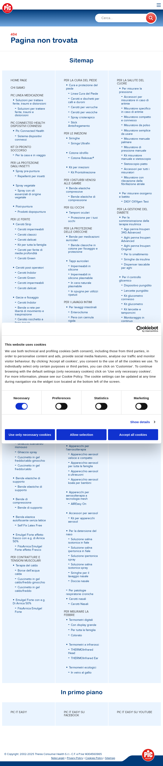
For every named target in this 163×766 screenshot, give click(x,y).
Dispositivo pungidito (138, 285)
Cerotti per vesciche (84, 112)
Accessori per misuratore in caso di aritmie (135, 100)
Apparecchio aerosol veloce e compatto (83, 456)
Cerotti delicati (27, 240)
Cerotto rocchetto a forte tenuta (29, 321)
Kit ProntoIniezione (83, 172)
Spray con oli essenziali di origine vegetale (28, 194)
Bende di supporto (30, 507)
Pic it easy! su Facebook (74, 714)
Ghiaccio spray (27, 452)
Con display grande (83, 625)
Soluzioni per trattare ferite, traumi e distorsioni (30, 112)
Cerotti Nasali (79, 604)
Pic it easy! (19, 712)
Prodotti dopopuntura (32, 212)
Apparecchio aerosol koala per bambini (83, 481)
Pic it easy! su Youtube (134, 712)
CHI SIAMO (18, 88)
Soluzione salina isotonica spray (80, 566)
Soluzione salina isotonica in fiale (80, 541)
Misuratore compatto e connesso (136, 118)
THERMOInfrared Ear (84, 658)
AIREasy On (78, 504)
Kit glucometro (133, 304)
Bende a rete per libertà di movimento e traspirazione (29, 311)
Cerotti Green (26, 258)
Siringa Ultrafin (80, 143)
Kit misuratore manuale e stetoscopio (136, 157)
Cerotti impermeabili (31, 229)
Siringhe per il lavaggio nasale (78, 574)
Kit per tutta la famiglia (32, 245)
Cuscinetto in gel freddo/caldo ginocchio (30, 459)
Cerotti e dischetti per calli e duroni (83, 100)
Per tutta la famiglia (83, 630)
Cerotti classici (27, 234)
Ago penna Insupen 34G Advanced (135, 231)
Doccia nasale (80, 581)
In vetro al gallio (81, 672)
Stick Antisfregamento (79, 124)
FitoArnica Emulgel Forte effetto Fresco (28, 548)
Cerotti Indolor (27, 273)
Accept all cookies (133, 434)
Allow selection (81, 434)
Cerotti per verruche (84, 107)
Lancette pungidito (136, 291)
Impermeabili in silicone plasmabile (80, 276)
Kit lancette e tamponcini (131, 311)
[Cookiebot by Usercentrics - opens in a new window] (139, 329)
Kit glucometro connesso (132, 297)
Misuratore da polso (137, 125)
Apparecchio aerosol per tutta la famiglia (83, 464)
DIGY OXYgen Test (136, 201)
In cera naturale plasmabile (79, 284)
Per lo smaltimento (136, 254)
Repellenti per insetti (31, 176)
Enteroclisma (79, 312)
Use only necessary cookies (30, 434)
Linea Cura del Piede (84, 93)
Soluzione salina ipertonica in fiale (80, 549)
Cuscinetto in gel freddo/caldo (27, 467)
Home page (19, 80)
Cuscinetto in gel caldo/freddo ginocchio (30, 580)
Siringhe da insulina (137, 259)
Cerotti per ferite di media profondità (28, 251)
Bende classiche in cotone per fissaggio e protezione (83, 249)
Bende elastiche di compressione (81, 198)
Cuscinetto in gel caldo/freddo (27, 589)
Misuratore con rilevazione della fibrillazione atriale (133, 181)
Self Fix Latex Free (30, 525)
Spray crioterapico (83, 117)
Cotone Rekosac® (82, 158)
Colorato (76, 635)
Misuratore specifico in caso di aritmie (135, 110)
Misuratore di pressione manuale (133, 149)
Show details (140, 422)
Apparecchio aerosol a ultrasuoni (83, 473)
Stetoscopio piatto (136, 164)
